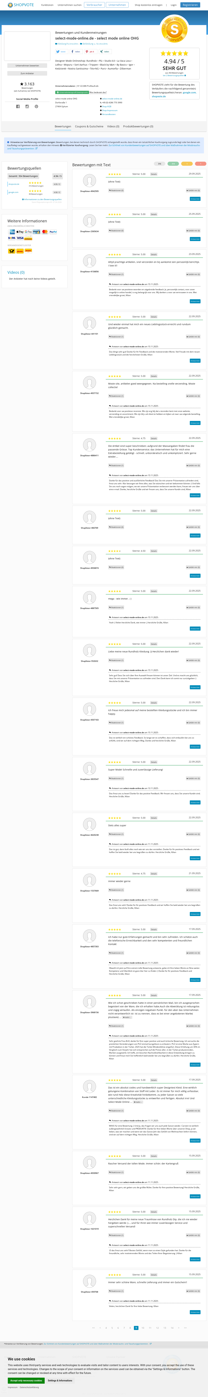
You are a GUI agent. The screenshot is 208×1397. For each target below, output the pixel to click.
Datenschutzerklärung (29, 1387)
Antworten (195, 199)
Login (174, 5)
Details (154, 174)
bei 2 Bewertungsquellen (174, 75)
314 (173, 163)
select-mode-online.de (112, 98)
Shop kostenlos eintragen (148, 5)
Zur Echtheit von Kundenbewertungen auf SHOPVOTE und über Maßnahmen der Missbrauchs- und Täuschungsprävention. (97, 1344)
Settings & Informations (60, 1380)
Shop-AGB (106, 106)
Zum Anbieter (27, 73)
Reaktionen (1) (116, 274)
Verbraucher (94, 5)
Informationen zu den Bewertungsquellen (42, 199)
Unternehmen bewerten (27, 65)
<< (93, 1327)
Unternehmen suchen (70, 5)
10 (143, 1327)
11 (150, 1327)
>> (185, 1327)
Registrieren (190, 5)
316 (159, 163)
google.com (13, 192)
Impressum (13, 1387)
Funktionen (47, 5)
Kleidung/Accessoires (67, 43)
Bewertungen (63, 126)
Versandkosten (109, 114)
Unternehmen (117, 5)
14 (172, 1327)
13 (164, 1327)
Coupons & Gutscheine (89, 126)
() (193, 190)
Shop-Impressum (109, 110)
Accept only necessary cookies (26, 1380)
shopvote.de (14, 184)
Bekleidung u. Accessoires (94, 43)
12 (157, 1327)
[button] (61, 51)
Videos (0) (113, 126)
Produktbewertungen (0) (138, 126)
